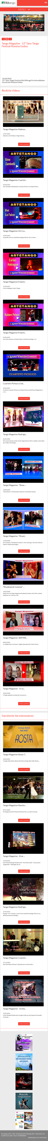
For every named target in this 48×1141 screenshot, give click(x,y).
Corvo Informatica (41, 1137)
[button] (23, 111)
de (46, 2)
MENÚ (24, 9)
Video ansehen (24, 144)
